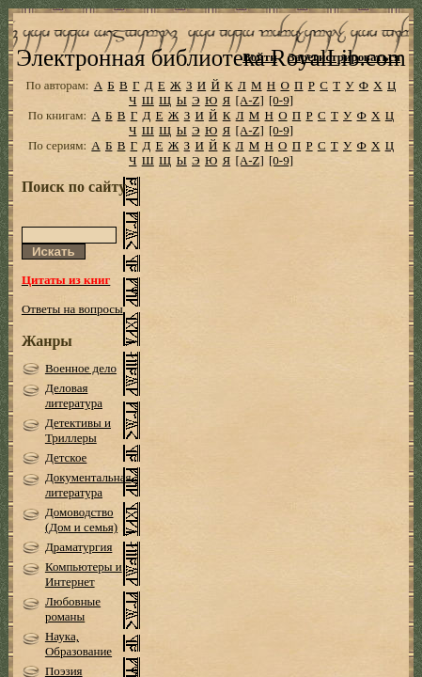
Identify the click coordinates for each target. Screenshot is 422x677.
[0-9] (281, 127)
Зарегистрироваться (344, 57)
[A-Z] (249, 127)
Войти (259, 57)
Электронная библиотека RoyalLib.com (210, 85)
